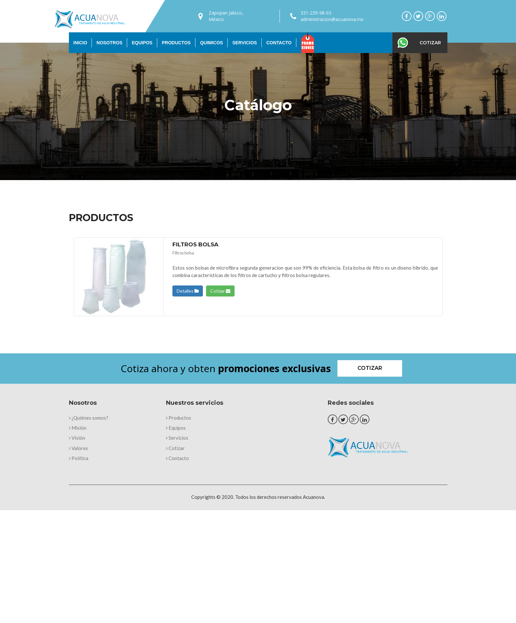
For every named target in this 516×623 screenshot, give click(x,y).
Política (78, 458)
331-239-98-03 (316, 13)
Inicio (80, 42)
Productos (176, 42)
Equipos (142, 42)
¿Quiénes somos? (88, 418)
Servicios (244, 42)
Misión (77, 428)
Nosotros (109, 42)
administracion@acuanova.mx (332, 19)
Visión (77, 438)
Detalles (188, 291)
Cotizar (430, 43)
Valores (78, 448)
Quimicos (211, 42)
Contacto (278, 42)
